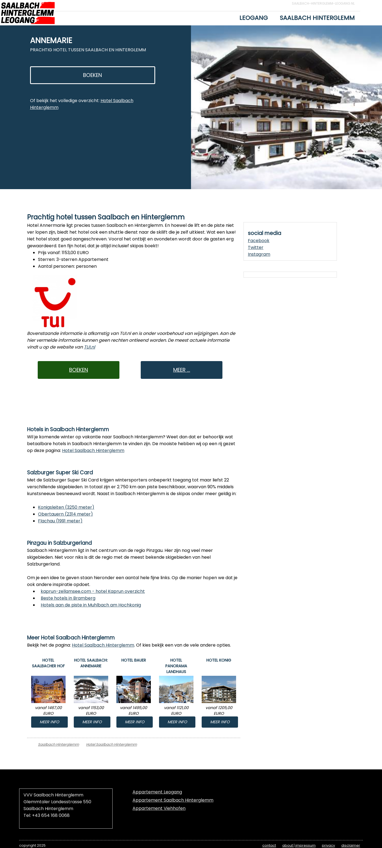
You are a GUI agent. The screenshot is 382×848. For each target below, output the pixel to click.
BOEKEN (92, 75)
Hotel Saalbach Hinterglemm (93, 450)
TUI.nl (89, 347)
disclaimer (350, 845)
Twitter (255, 247)
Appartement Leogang (157, 792)
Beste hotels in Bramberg (68, 598)
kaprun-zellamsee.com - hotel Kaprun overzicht (93, 591)
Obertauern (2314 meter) (65, 514)
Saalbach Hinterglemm (317, 18)
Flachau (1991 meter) (60, 521)
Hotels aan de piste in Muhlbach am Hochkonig (91, 605)
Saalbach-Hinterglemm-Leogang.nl (323, 3)
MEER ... (181, 370)
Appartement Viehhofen (159, 808)
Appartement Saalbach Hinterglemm (173, 800)
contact (269, 845)
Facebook (258, 240)
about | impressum (299, 845)
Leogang (253, 18)
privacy (328, 845)
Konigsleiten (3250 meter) (66, 507)
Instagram (259, 254)
